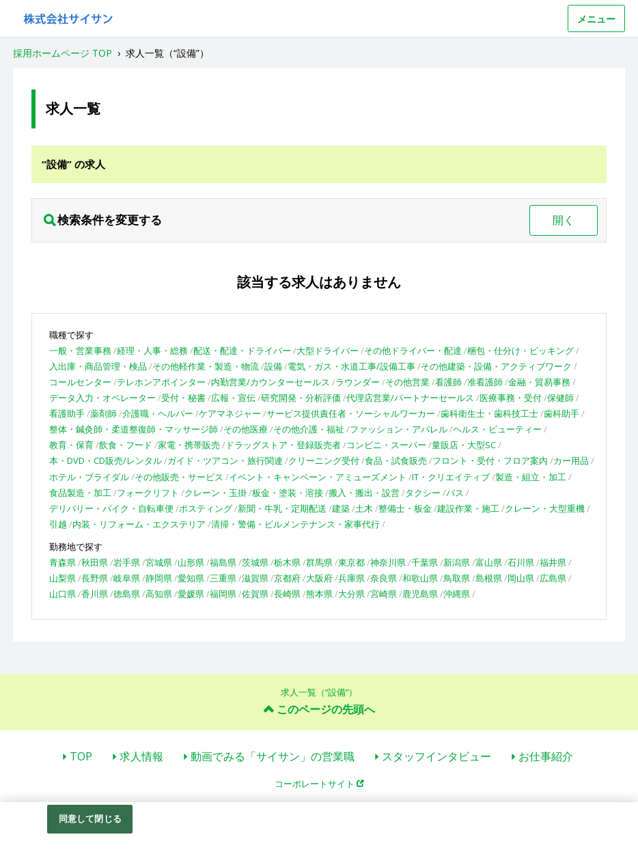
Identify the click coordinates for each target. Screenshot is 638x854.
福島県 (223, 562)
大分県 (351, 594)
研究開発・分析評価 (301, 397)
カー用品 (571, 460)
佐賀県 (255, 594)
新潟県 (456, 562)
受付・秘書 (183, 397)
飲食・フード (125, 445)
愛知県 (191, 578)
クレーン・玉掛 (215, 492)
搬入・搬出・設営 (364, 492)
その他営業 (407, 382)
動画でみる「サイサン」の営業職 (273, 756)
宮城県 (158, 562)
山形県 (191, 562)
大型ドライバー (327, 350)
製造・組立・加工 (530, 477)
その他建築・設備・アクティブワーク (496, 366)
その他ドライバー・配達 (413, 350)
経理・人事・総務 (152, 350)
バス (455, 492)
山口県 (62, 594)
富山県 (488, 562)
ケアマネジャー (230, 413)
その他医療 (245, 429)
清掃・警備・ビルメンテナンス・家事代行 (295, 524)
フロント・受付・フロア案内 (490, 460)
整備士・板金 (405, 508)
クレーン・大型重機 (545, 508)
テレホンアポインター (161, 382)
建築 (341, 508)
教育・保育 (71, 445)
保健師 (560, 397)
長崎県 (287, 594)
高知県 (158, 594)
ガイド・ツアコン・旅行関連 (225, 460)
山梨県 (62, 578)
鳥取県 (456, 578)
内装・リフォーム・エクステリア (139, 524)
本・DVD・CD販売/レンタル (105, 460)
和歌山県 (420, 578)
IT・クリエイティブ (451, 477)
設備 (273, 366)
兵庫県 (351, 578)
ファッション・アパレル (398, 429)
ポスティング (205, 508)
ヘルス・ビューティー (497, 429)
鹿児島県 (420, 594)
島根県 (488, 578)
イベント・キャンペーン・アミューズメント (317, 477)
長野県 (94, 578)
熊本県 (319, 594)
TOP (81, 756)
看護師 (448, 382)
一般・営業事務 (80, 350)
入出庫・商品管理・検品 (98, 366)
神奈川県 (388, 562)
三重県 (223, 578)
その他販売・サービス (179, 477)
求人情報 (141, 756)
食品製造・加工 (80, 492)
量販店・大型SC (464, 445)
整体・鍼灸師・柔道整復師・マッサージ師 (133, 429)
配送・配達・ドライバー (242, 350)
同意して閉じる (90, 818)
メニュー (596, 18)
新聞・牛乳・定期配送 (282, 508)
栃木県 (287, 562)
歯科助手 (561, 413)
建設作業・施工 (468, 508)
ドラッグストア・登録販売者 (283, 445)
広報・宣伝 (233, 397)
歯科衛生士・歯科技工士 (489, 413)
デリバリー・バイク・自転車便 (111, 508)
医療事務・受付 (511, 397)
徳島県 (126, 594)
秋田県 (94, 562)
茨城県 (255, 562)
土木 (364, 508)
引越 (58, 524)
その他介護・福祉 (308, 429)
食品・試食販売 (396, 460)
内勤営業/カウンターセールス (270, 382)
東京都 (351, 562)
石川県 (521, 562)
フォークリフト (148, 492)
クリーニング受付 (323, 460)
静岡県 (158, 578)
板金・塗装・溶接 (287, 492)
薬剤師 (103, 413)
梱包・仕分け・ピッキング (520, 350)
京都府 (287, 578)
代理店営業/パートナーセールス (410, 397)
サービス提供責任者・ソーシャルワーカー (350, 413)
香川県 (94, 594)
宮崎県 (383, 594)
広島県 (553, 578)
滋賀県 (255, 578)
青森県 (62, 562)
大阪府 (319, 578)
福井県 (553, 562)
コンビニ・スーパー (386, 445)
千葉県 (424, 562)
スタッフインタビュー (436, 756)
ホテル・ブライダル (89, 477)
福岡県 (223, 594)
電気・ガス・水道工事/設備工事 (351, 366)
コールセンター (80, 382)
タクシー (423, 492)
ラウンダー (357, 382)
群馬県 (319, 562)
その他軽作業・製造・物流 (205, 366)
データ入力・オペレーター (102, 397)
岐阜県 (126, 578)
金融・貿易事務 (539, 382)
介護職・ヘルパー (157, 413)
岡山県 (521, 578)
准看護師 (485, 382)
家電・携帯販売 (189, 445)
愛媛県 (191, 594)
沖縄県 (456, 594)
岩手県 (126, 562)
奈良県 (383, 578)
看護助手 (67, 413)
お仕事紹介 (545, 756)
